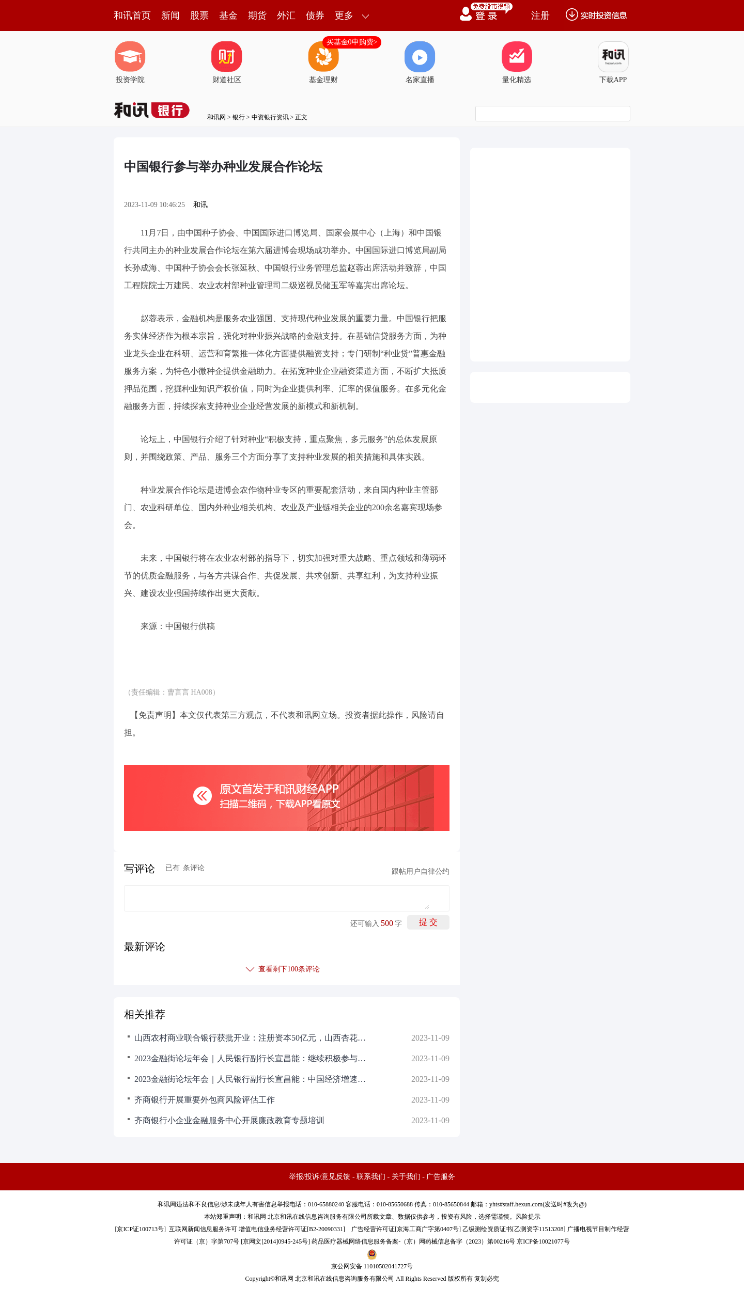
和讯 (200, 205)
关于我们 (406, 1177)
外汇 (286, 15)
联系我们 (371, 1177)
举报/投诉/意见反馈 (320, 1177)
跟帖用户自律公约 (421, 871)
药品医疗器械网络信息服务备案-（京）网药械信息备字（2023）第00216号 (413, 1241)
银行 (239, 117)
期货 (257, 15)
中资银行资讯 (270, 117)
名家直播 (420, 62)
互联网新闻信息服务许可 (203, 1229)
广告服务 (440, 1177)
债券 (315, 15)
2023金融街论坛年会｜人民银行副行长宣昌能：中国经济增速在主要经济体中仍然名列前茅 (253, 1079)
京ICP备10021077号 (543, 1241)
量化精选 (516, 62)
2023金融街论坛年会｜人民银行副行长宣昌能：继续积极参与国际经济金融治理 (253, 1058)
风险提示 (528, 1216)
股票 (199, 15)
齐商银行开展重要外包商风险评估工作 (204, 1099)
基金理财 (323, 62)
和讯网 (216, 117)
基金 (228, 15)
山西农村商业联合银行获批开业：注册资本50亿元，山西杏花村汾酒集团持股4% (253, 1037)
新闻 (170, 15)
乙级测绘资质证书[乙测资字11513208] (514, 1229)
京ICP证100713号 (140, 1229)
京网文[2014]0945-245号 (275, 1241)
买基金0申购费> (352, 42)
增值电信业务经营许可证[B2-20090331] (292, 1229)
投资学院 (130, 62)
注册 (540, 15)
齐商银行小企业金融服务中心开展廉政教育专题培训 (229, 1120)
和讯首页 (132, 15)
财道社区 (226, 62)
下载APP (613, 62)
